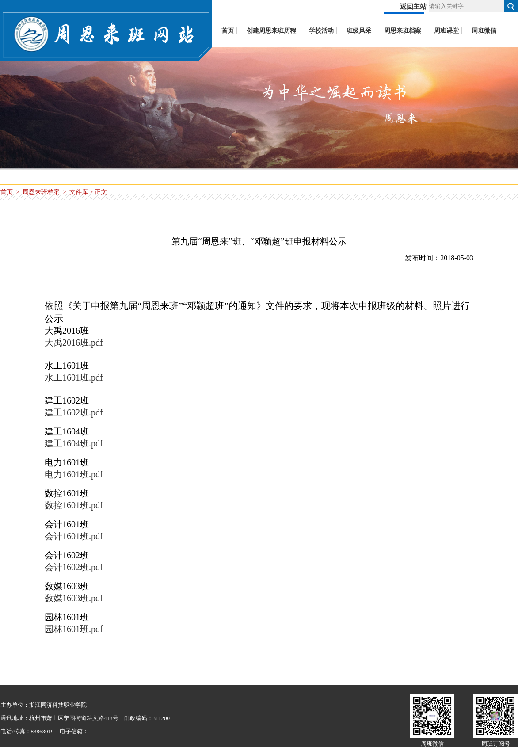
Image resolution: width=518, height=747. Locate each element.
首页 (6, 192)
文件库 (78, 192)
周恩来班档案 (41, 192)
